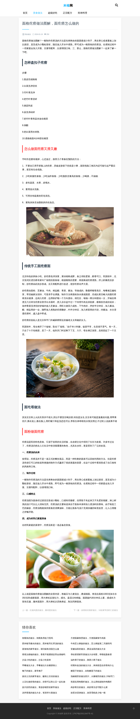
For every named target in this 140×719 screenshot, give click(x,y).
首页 (25, 13)
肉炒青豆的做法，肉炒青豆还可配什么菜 (89, 687)
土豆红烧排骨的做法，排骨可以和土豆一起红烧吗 (43, 683)
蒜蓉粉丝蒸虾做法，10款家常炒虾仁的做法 (99, 610)
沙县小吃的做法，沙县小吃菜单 (36, 660)
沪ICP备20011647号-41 (83, 713)
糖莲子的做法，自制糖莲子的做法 (86, 671)
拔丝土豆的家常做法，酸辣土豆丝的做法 (40, 676)
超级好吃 (52, 13)
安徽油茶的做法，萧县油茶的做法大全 (88, 649)
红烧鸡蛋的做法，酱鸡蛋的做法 (43, 610)
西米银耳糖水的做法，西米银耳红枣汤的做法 (42, 643)
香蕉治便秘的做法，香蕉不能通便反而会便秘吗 (43, 654)
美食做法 (37, 13)
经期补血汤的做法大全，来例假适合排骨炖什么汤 (92, 666)
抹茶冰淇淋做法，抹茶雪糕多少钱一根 (88, 693)
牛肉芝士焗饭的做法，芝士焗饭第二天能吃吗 (91, 643)
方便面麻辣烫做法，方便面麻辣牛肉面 (88, 638)
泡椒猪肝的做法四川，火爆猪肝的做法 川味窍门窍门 (92, 677)
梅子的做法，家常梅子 (32, 671)
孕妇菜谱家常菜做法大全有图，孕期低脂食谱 (91, 654)
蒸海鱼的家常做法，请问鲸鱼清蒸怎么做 (40, 649)
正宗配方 (67, 13)
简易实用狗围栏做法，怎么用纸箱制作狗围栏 (91, 682)
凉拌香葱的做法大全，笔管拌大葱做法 (39, 693)
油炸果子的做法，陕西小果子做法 (86, 660)
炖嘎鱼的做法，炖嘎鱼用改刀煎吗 (37, 638)
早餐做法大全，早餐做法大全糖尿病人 (39, 665)
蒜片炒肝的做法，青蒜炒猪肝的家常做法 (40, 687)
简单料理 (82, 13)
